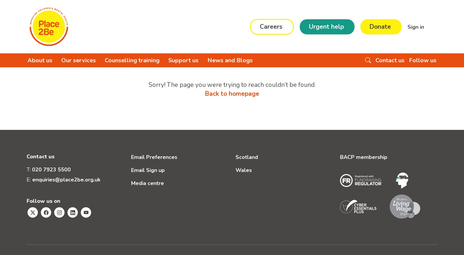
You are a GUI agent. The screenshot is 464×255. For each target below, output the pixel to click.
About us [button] (40, 60)
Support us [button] (183, 60)
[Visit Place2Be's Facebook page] (46, 212)
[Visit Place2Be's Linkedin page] (72, 212)
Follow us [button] (422, 60)
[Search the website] (368, 60)
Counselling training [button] (132, 60)
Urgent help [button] (326, 27)
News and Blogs (230, 60)
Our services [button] (78, 60)
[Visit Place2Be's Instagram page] (59, 212)
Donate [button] (380, 27)
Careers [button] (271, 27)
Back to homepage (232, 94)
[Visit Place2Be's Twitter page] (33, 212)
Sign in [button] (416, 26)
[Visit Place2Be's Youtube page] (86, 212)
